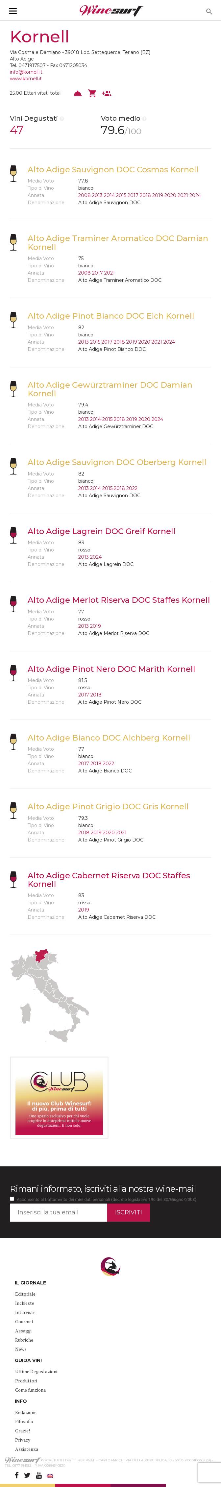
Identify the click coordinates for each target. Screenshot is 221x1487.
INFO (21, 1401)
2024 (195, 195)
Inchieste (24, 1303)
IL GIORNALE (30, 1283)
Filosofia (24, 1421)
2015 (121, 195)
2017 (133, 195)
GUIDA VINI (28, 1360)
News (21, 1349)
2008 (84, 195)
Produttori (26, 1380)
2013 (97, 195)
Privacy (22, 1440)
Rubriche (24, 1340)
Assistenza (26, 1449)
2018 (145, 195)
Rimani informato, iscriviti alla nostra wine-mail (103, 1188)
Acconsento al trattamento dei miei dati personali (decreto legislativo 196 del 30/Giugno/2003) (106, 1199)
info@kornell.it (26, 72)
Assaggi (23, 1331)
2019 (157, 195)
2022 (131, 488)
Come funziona (30, 1390)
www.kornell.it (26, 79)
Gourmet (24, 1321)
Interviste (25, 1312)
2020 (170, 195)
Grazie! (22, 1430)
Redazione (26, 1412)
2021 (183, 195)
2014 (109, 195)
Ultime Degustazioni (36, 1371)
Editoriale (25, 1294)
